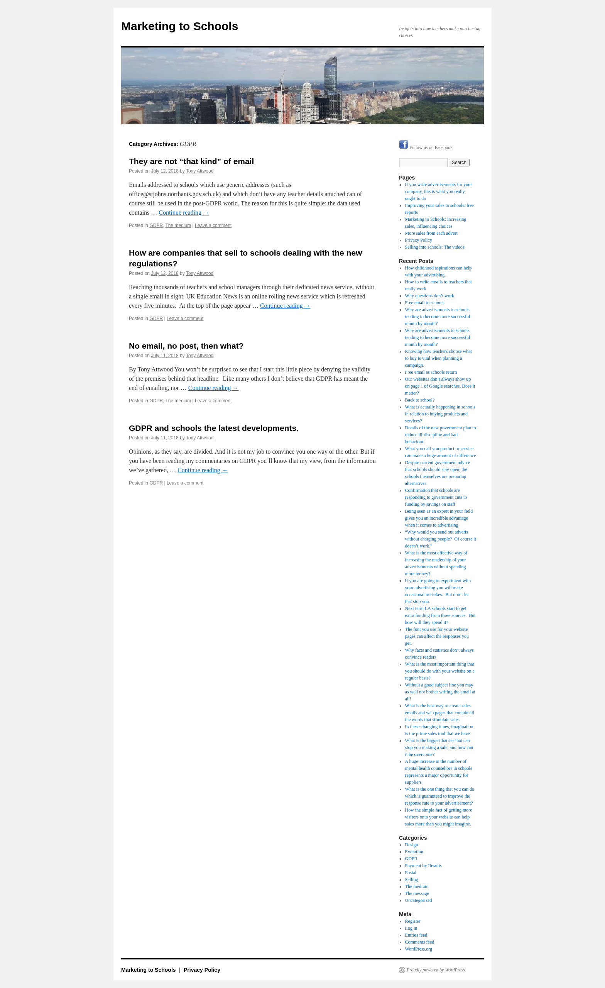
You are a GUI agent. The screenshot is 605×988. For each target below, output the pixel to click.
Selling (411, 879)
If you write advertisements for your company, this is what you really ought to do (438, 191)
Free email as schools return (431, 372)
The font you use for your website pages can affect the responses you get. (437, 636)
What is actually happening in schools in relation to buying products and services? (440, 414)
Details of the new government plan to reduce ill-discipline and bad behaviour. (440, 434)
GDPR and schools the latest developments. (214, 428)
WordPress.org (418, 949)
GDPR (156, 225)
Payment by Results (423, 865)
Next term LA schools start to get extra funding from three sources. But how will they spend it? (440, 615)
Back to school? (420, 400)
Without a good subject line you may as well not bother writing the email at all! (440, 692)
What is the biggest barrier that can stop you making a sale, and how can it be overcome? (439, 747)
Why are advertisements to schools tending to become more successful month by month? (437, 316)
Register (413, 921)
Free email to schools (424, 302)
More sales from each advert (431, 233)
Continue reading (184, 212)
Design (411, 844)
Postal (410, 872)
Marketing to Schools (179, 26)
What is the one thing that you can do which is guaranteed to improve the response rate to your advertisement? (439, 796)
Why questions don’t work (429, 295)
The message (417, 893)
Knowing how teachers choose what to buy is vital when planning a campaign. (438, 358)
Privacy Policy (418, 240)
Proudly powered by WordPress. (436, 970)
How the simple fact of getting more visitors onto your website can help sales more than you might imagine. (438, 817)
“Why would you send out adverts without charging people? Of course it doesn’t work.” (440, 539)
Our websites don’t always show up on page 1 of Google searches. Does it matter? (440, 386)
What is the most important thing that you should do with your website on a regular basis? (440, 671)
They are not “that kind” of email (191, 161)
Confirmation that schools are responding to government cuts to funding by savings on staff (436, 497)
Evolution (414, 851)
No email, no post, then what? (186, 345)
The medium (178, 225)
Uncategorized (418, 900)
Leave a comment (213, 225)
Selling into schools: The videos (435, 247)
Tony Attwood (199, 171)
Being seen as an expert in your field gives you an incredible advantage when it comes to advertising (439, 518)
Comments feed (419, 942)
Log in (411, 928)
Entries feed (416, 935)
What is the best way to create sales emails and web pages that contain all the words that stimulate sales (439, 712)
